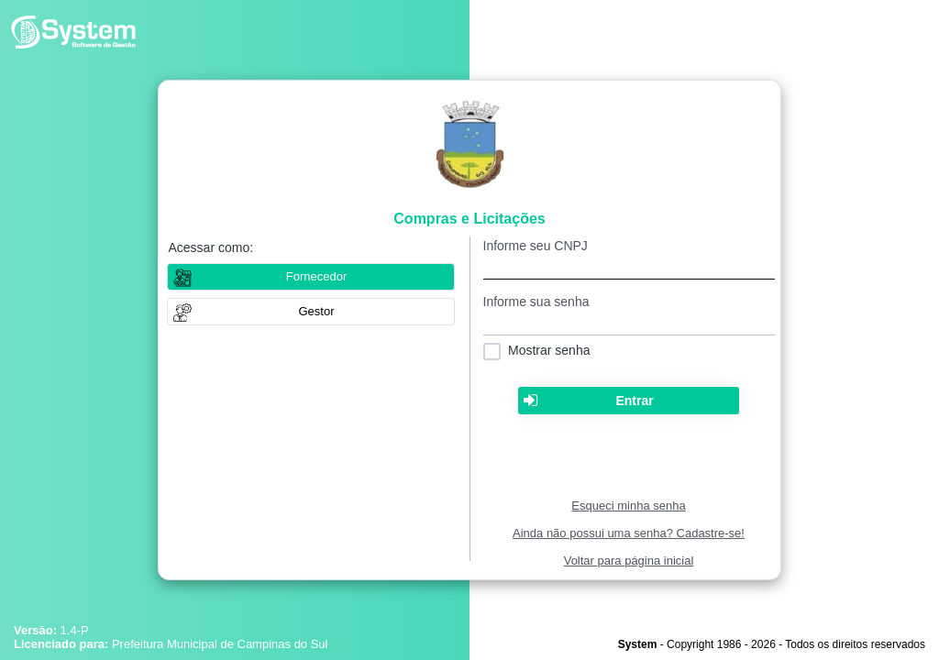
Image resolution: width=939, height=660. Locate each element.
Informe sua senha (536, 301)
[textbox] (629, 266)
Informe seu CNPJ (535, 245)
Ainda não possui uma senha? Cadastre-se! (629, 533)
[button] (311, 311)
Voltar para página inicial (629, 560)
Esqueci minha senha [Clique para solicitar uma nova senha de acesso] (628, 505)
